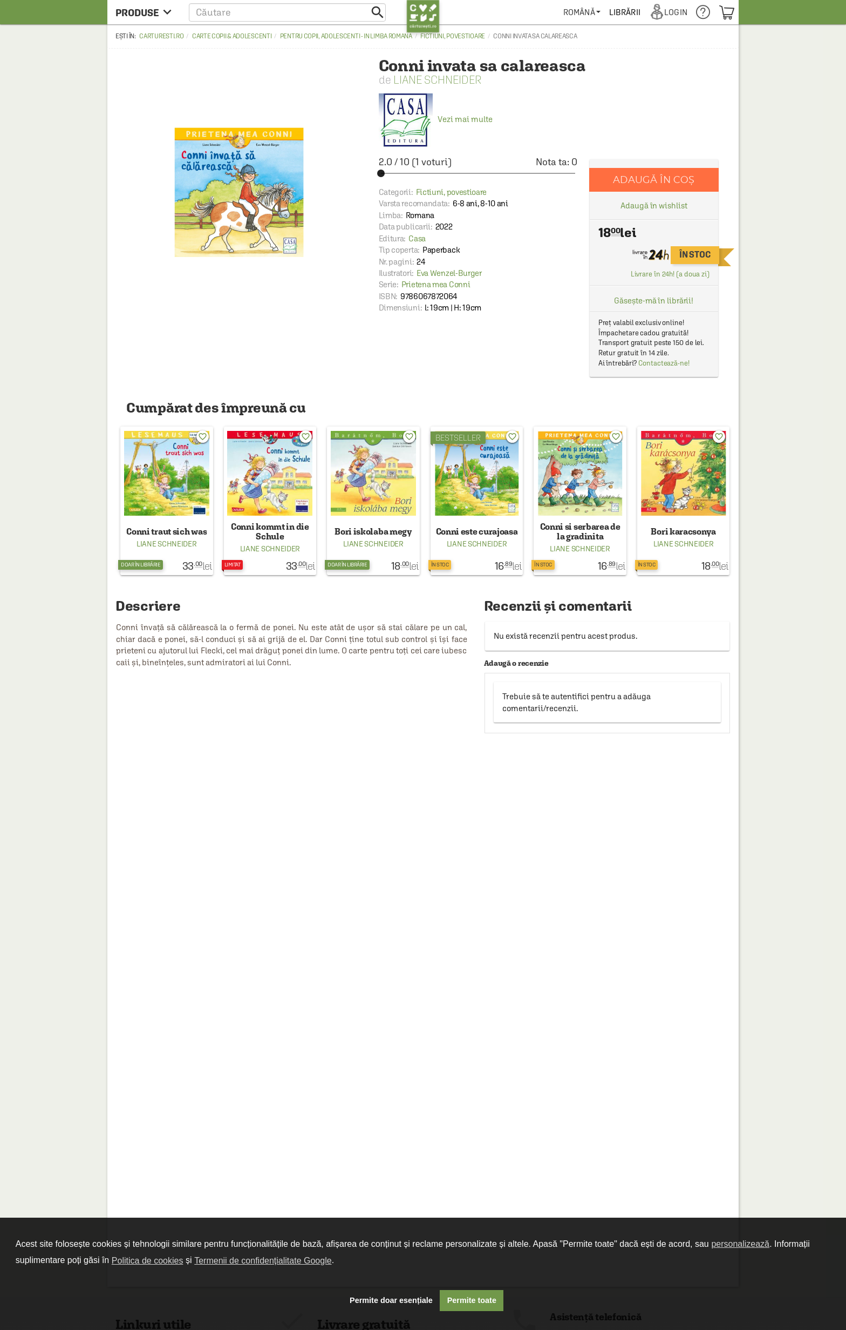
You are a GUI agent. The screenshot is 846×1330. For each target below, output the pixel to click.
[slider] (478, 173)
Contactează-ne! (664, 363)
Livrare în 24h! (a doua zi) (670, 274)
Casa (417, 238)
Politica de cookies (147, 1260)
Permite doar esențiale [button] (391, 1300)
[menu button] (146, 12)
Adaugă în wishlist (653, 205)
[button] (287, 12)
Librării (624, 12)
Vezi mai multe (436, 119)
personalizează (740, 1243)
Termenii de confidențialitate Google (262, 1260)
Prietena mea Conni (435, 284)
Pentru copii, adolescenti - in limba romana (346, 36)
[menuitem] (582, 12)
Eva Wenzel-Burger (449, 273)
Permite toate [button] (471, 1300)
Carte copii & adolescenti (232, 36)
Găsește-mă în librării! (653, 300)
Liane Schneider (437, 79)
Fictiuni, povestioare (452, 36)
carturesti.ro (161, 36)
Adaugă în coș (653, 179)
